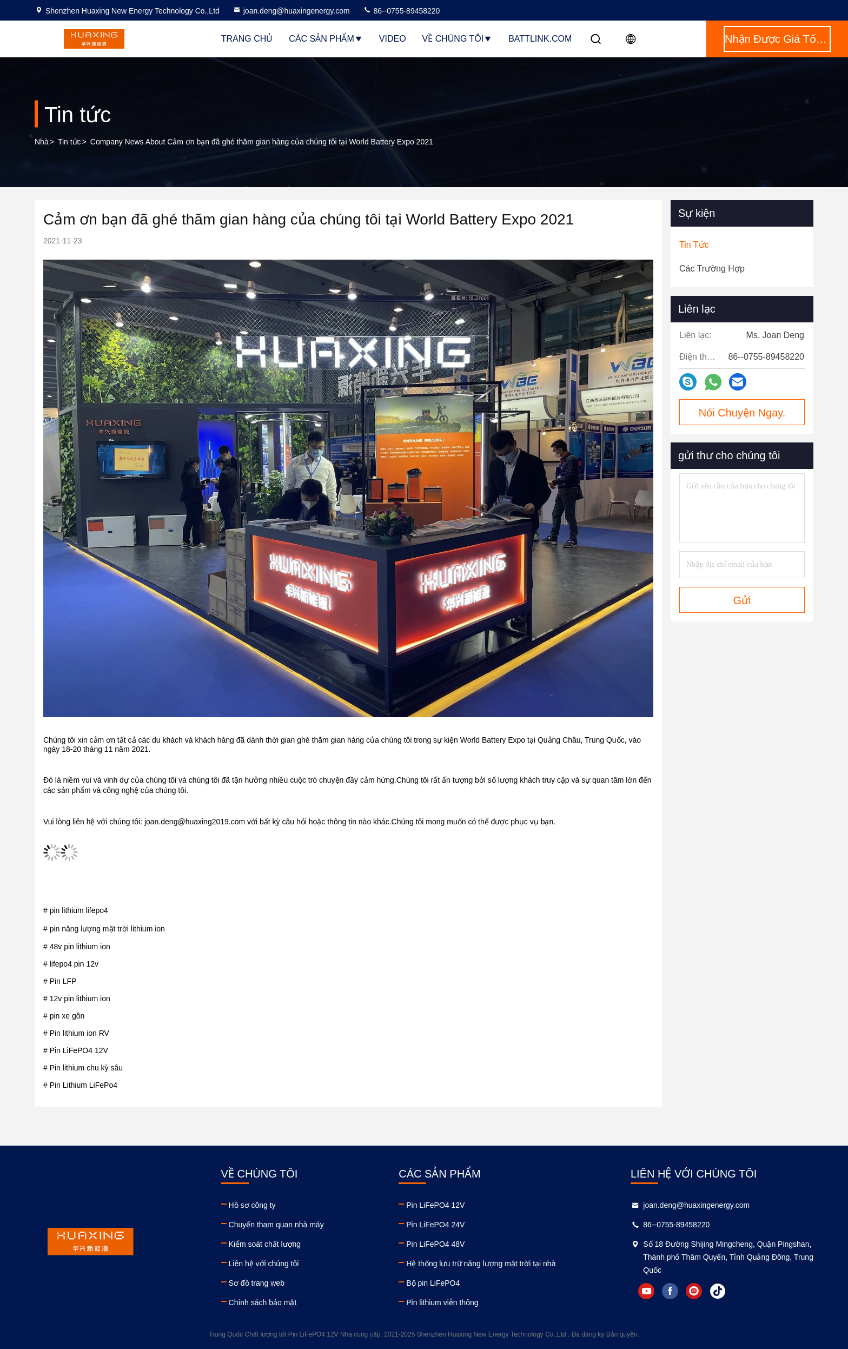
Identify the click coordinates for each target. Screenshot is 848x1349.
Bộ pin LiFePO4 (433, 1283)
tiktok (718, 1291)
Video (392, 38)
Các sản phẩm (325, 38)
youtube (646, 1291)
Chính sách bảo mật (263, 1302)
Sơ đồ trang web (256, 1283)
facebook (670, 1291)
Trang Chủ (247, 38)
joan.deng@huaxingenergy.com (291, 10)
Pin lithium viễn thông (442, 1302)
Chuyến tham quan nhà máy (276, 1224)
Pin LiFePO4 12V (435, 1205)
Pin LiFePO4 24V (435, 1224)
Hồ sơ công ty (252, 1205)
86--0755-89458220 (401, 10)
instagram (694, 1291)
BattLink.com (540, 38)
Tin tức (69, 141)
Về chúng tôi (457, 38)
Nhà (42, 141)
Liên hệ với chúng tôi (264, 1263)
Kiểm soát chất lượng (265, 1244)
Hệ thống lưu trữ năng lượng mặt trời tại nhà (480, 1263)
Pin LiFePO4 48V (435, 1244)
